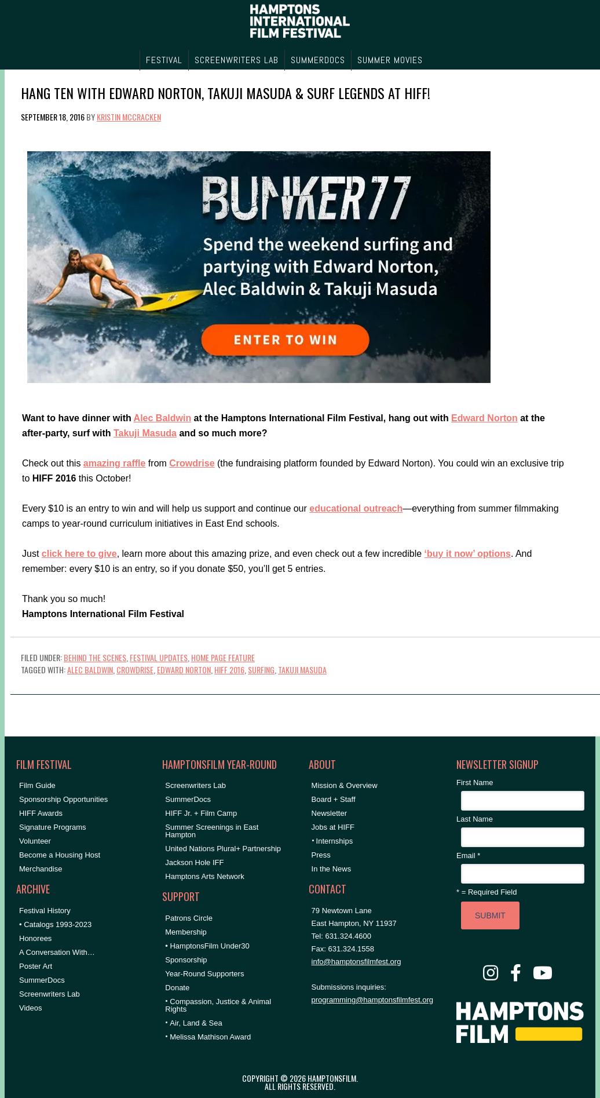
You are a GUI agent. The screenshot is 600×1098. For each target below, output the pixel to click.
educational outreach (356, 508)
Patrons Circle (189, 918)
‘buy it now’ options (468, 554)
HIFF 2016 (229, 669)
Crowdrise (191, 463)
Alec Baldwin (163, 418)
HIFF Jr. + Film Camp (201, 813)
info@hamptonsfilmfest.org (356, 961)
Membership (186, 932)
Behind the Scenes (95, 657)
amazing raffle (114, 463)
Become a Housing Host (59, 855)
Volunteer (35, 841)
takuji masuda (302, 669)
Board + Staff (334, 799)
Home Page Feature (223, 657)
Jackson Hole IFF (194, 862)
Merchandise (40, 868)
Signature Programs (52, 827)
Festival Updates (159, 657)
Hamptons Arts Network (204, 876)
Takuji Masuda (145, 433)
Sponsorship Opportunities (63, 799)
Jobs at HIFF (333, 827)
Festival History (45, 910)
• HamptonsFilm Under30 (207, 946)
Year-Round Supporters (204, 973)
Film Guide (37, 785)
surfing (261, 669)
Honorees (35, 938)
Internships (334, 841)
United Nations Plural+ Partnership (223, 848)
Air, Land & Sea (196, 1023)
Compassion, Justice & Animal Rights (218, 1005)
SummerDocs (42, 980)
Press (321, 855)
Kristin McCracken (129, 117)
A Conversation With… (57, 952)
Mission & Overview (345, 785)
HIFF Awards (41, 813)
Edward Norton (484, 418)
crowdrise (134, 669)
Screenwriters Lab (49, 994)
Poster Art (35, 966)
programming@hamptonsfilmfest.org (372, 999)
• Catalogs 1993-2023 (55, 924)
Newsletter (329, 813)
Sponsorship (186, 959)
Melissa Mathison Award (210, 1037)
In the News (332, 868)
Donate (177, 987)
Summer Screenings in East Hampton (211, 831)
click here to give (79, 554)
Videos (30, 1008)
